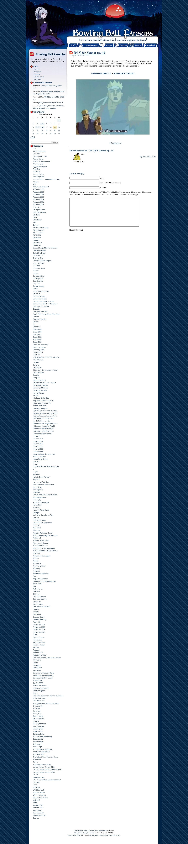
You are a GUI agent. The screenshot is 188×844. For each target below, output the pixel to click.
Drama (35, 321)
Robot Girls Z (38, 652)
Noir (34, 586)
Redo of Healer (39, 645)
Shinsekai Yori (38, 706)
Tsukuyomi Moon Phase (42, 764)
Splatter (36, 721)
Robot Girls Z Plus (39, 655)
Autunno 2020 (38, 192)
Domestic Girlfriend (40, 311)
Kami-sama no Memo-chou (43, 484)
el (33, 324)
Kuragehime (37, 505)
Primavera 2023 (39, 629)
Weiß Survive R (39, 790)
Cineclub (36, 265)
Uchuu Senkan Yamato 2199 (43, 767)
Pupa (35, 634)
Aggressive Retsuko (40, 166)
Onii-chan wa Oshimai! (41, 606)
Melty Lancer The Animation (44, 548)
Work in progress (39, 795)
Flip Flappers (38, 352)
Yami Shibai (37, 810)
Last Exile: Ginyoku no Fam (43, 515)
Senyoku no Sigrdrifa (41, 688)
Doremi (36, 316)
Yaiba (35, 802)
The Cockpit (37, 746)
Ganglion (36, 365)
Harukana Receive (40, 390)
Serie (35, 693)
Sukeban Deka (38, 734)
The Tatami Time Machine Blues (45, 757)
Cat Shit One (37, 255)
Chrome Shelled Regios (42, 260)
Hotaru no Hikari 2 (40, 405)
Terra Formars (38, 741)
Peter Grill (37, 622)
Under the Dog (38, 777)
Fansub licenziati (39, 347)
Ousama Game (38, 617)
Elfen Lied (37, 326)
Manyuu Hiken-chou (41, 540)
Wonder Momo (39, 792)
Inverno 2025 (38, 449)
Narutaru (36, 571)
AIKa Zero (36, 169)
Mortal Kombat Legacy (41, 556)
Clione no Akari (39, 268)
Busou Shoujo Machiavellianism (45, 248)
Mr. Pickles (37, 563)
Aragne (35, 181)
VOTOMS (36, 787)
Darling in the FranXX (41, 306)
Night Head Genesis (40, 578)
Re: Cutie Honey (39, 642)
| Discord (36, 74)
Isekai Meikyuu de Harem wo (44, 454)
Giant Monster (38, 372)
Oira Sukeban (38, 604)
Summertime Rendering (42, 736)
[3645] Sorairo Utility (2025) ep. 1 (50, 102)
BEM (35, 222)
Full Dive (36, 354)
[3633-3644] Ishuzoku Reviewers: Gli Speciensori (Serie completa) (48, 106)
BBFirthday (37, 220)
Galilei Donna (38, 359)
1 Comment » (115, 143)
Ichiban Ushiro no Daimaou (43, 418)
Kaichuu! (36, 474)
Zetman (36, 818)
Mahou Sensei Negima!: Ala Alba (45, 535)
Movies (35, 561)
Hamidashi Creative (40, 385)
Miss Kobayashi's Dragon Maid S (45, 550)
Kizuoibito (37, 500)
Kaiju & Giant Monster (41, 477)
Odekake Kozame (39, 599)
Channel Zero (38, 258)
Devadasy (36, 309)
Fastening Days (38, 349)
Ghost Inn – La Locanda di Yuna (45, 370)
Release (36, 647)
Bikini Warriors (38, 230)
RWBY (35, 662)
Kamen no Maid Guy (41, 482)
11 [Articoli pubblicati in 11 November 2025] (37, 127)
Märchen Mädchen (40, 545)
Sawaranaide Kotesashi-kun (43, 675)
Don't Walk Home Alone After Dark (46, 314)
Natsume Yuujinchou (41, 573)
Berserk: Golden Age (40, 227)
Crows (35, 288)
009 (34, 148)
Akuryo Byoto (38, 174)
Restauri (36, 650)
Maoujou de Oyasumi (41, 543)
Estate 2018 (37, 329)
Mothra (36, 558)
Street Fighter (38, 729)
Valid (99, 833)
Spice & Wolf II (38, 718)
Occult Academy (39, 596)
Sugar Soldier (38, 731)
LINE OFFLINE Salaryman (42, 522)
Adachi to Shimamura (41, 161)
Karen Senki (37, 487)
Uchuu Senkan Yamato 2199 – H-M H (47, 769)
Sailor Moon (37, 667)
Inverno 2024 (38, 446)
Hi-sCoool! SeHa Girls (41, 398)
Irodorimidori (38, 451)
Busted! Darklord (39, 250)
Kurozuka (36, 507)
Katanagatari (38, 489)
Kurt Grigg (85, 835)
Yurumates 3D (38, 813)
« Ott (32, 137)
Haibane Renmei (39, 380)
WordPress (110, 830)
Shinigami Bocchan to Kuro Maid (45, 703)
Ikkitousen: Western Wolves (43, 428)
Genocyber (37, 367)
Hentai (35, 395)
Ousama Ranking (39, 619)
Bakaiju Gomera (39, 209)
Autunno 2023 (38, 199)
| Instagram (37, 79)
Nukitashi (36, 591)
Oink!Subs (37, 601)
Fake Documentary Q (41, 344)
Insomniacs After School (42, 433)
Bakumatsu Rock (39, 212)
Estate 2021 (37, 334)
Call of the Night (39, 253)
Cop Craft (36, 283)
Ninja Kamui (37, 583)
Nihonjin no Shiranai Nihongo (44, 581)
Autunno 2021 (38, 194)
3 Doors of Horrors (40, 156)
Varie (35, 784)
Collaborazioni (38, 276)
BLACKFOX (37, 235)
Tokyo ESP (37, 759)
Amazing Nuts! (38, 176)
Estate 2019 (37, 332)
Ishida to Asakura (39, 456)
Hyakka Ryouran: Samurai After (45, 410)
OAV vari (36, 594)
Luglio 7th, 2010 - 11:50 (148, 156)
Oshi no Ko (37, 614)
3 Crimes (36, 153)
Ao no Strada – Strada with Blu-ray (46, 179)
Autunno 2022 (38, 197)
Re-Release (37, 640)
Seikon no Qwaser (40, 685)
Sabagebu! (37, 665)
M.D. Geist (37, 527)
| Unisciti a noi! (38, 76)
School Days (37, 680)
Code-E (36, 273)
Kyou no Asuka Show (41, 510)
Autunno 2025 (38, 204)
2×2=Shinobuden (39, 151)
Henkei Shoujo (38, 393)
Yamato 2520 (38, 805)
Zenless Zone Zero (39, 815)
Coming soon (38, 278)
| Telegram (37, 71)
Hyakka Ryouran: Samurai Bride (45, 413)
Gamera (36, 362)
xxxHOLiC (36, 800)
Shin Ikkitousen (39, 700)
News (35, 576)
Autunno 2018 (38, 189)
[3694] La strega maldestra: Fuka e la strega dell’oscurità (48, 92)
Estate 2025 (37, 342)
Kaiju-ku (36, 479)
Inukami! (36, 436)
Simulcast (36, 711)
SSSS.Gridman (38, 726)
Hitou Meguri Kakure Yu (42, 403)
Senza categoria (39, 690)
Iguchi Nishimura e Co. (41, 421)
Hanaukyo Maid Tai (40, 388)
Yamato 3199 (38, 807)
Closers (35, 270)
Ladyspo (36, 512)
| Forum (36, 69)
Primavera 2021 (39, 624)
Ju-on (35, 464)
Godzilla (36, 375)
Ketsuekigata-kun (39, 497)
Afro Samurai (38, 164)
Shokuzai (36, 708)
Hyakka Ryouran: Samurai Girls (45, 416)
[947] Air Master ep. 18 (89, 52)
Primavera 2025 (39, 632)
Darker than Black (40, 299)
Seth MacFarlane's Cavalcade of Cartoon (48, 695)
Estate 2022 (37, 337)
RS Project (37, 660)
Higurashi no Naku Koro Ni (43, 400)
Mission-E (36, 553)
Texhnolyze (37, 744)
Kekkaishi (36, 492)
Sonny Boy (37, 713)
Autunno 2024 (38, 202)
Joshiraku (36, 461)
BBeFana (36, 215)
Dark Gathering (39, 296)
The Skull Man (38, 754)
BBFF (35, 217)
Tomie (35, 762)
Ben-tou (36, 225)
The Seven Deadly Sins (41, 751)
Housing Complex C (40, 408)
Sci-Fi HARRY (38, 683)
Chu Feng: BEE (38, 263)
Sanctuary (37, 670)
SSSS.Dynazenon (39, 723)
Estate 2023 (37, 339)
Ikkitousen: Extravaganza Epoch (45, 423)
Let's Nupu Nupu (39, 520)
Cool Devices (38, 281)
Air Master (37, 171)
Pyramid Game (39, 637)
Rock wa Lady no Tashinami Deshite (47, 657)
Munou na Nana (39, 566)
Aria (34, 184)
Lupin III (36, 525)
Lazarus (36, 517)
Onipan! (36, 609)
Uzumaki (36, 782)
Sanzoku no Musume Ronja (43, 673)
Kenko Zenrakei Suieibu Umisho (45, 494)
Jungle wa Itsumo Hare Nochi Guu (46, 466)
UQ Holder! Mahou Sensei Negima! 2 (47, 780)
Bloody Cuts (37, 242)
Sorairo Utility (38, 716)
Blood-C (36, 240)
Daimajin (36, 293)
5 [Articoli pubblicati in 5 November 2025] (42, 124)
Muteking (36, 568)
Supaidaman (38, 739)
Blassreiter (37, 237)
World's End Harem (40, 797)
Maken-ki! (37, 538)
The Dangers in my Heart (42, 749)
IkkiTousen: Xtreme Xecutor (43, 431)
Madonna (36, 530)
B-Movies (36, 207)
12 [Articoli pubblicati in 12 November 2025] (42, 127)
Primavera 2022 (39, 627)
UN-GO (35, 774)
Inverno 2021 (38, 438)
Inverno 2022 (38, 441)
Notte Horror (38, 589)
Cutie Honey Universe (41, 291)
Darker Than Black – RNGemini (45, 304)
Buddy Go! (37, 245)
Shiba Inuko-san (39, 698)
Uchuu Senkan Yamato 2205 (43, 772)
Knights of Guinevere (41, 502)
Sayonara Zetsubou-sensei (43, 678)
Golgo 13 (36, 377)
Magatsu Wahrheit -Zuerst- (43, 533)
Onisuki (36, 611)
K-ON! (35, 472)
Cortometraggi (38, 286)
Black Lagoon (38, 232)
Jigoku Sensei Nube (40, 459)
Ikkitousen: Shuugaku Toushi (44, 426)
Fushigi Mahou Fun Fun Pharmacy (46, 357)
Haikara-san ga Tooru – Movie (44, 382)
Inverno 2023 (38, 443)
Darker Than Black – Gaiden (43, 301)
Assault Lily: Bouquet (41, 186)
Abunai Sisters (38, 159)
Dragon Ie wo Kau (40, 319)
